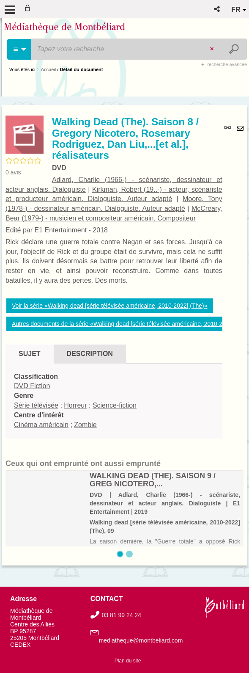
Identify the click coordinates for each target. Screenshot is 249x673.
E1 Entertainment (60, 230)
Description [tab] (90, 353)
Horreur (75, 405)
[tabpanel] (114, 401)
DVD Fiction (32, 385)
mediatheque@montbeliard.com (141, 640)
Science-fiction (115, 405)
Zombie (85, 424)
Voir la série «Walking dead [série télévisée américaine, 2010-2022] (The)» (110, 305)
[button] (217, 9)
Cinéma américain (41, 424)
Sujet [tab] (30, 353)
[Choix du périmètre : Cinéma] (19, 49)
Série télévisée (36, 405)
